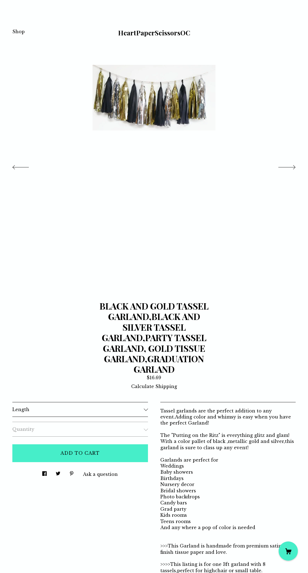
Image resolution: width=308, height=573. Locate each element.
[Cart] (288, 551)
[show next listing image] (282, 165)
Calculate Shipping (154, 386)
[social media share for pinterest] (71, 472)
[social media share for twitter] (58, 472)
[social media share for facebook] (44, 472)
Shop (18, 31)
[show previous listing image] (26, 165)
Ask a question (100, 474)
